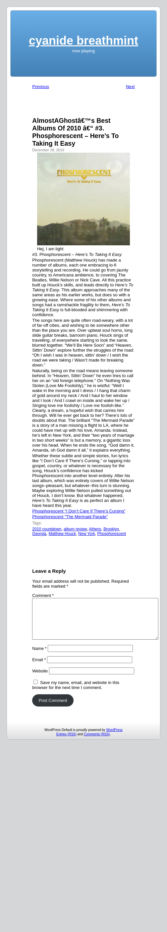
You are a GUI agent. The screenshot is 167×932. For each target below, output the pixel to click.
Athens (95, 529)
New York (86, 533)
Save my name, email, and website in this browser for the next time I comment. (75, 693)
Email (39, 667)
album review (75, 529)
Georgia (39, 533)
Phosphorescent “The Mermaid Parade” (70, 516)
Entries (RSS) (66, 742)
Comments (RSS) (97, 742)
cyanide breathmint (83, 40)
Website (40, 678)
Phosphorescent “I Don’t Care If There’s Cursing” (78, 511)
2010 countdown (46, 529)
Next (130, 86)
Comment (43, 595)
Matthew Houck (62, 533)
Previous (40, 86)
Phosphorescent (111, 533)
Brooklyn (111, 529)
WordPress (114, 738)
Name (39, 656)
